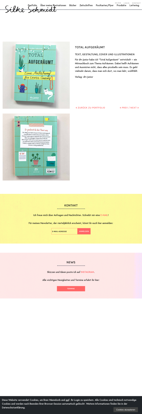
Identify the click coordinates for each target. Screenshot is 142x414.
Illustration (77, 22)
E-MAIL (104, 215)
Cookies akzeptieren (125, 410)
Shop (122, 22)
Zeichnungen (57, 22)
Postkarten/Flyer (104, 32)
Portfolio (32, 32)
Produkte (121, 32)
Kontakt (136, 3)
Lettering (134, 32)
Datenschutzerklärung (13, 407)
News (111, 22)
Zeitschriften (86, 32)
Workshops (97, 22)
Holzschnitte (36, 22)
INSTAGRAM (87, 272)
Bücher (72, 32)
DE (116, 3)
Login (126, 3)
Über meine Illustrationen (53, 32)
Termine (71, 289)
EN (119, 3)
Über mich (17, 22)
